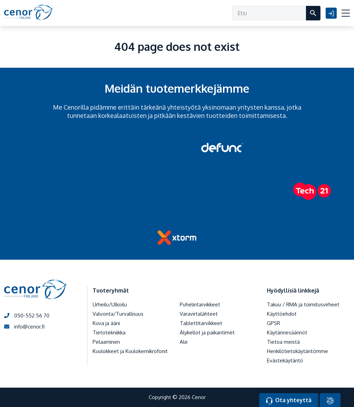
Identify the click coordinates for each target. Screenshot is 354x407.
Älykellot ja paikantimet (207, 332)
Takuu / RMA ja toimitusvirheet (303, 304)
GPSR (273, 323)
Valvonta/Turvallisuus (118, 314)
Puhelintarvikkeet (200, 304)
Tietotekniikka (109, 332)
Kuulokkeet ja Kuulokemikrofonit (130, 351)
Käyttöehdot (282, 314)
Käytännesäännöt (287, 332)
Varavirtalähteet (199, 314)
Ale (184, 342)
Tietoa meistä (283, 342)
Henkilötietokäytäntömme (297, 351)
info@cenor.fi (24, 326)
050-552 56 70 (26, 315)
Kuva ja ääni (106, 323)
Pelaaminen (106, 342)
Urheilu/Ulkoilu (110, 304)
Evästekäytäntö (285, 360)
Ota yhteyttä (288, 400)
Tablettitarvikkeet (201, 323)
